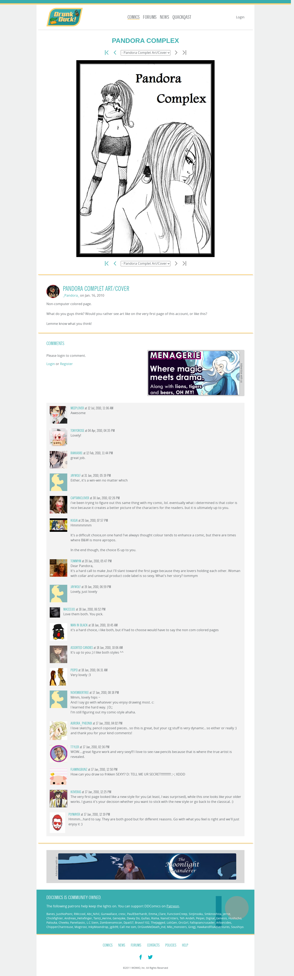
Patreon (172, 906)
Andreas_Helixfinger (78, 918)
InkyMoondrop (98, 927)
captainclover (80, 498)
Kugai (74, 520)
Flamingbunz (79, 769)
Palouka (51, 922)
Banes (50, 914)
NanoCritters (169, 918)
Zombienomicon (111, 922)
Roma (155, 918)
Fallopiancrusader (202, 922)
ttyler (75, 747)
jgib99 (114, 927)
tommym (76, 561)
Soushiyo (237, 927)
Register (66, 364)
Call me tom (128, 927)
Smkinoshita (212, 914)
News (164, 17)
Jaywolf (76, 475)
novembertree (80, 693)
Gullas (145, 918)
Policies (170, 945)
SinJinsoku (196, 914)
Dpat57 (128, 922)
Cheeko (64, 922)
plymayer (74, 814)
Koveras (76, 792)
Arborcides (223, 922)
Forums (150, 17)
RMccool (79, 914)
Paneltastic (77, 922)
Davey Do (133, 918)
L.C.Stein (92, 922)
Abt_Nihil (93, 914)
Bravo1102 (142, 922)
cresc (122, 914)
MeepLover (77, 408)
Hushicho (234, 918)
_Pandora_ (71, 295)
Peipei (74, 670)
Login (240, 17)
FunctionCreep (177, 914)
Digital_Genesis (216, 918)
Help (185, 945)
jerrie (226, 914)
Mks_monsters (177, 927)
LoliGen (172, 922)
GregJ (192, 927)
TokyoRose (77, 431)
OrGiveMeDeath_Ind (151, 927)
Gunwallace (109, 914)
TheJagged (158, 922)
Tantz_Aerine (102, 918)
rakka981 (77, 453)
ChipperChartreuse (59, 927)
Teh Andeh (187, 918)
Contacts (153, 945)
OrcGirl (183, 922)
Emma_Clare (157, 914)
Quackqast (181, 17)
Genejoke (119, 918)
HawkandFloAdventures (213, 927)
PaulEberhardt (137, 914)
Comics (134, 17)
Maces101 (69, 609)
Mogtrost (80, 927)
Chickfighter (54, 918)
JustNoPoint (64, 914)
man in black (79, 625)
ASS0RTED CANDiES (82, 648)
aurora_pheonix (81, 723)
